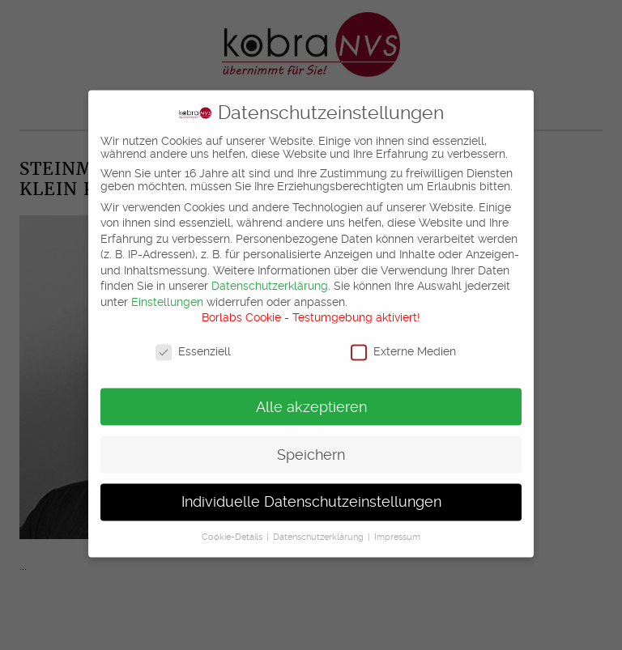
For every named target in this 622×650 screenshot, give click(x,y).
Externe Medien (403, 342)
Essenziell (193, 342)
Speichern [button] (311, 446)
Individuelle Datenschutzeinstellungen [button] (311, 494)
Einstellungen (167, 293)
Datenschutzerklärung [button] (319, 529)
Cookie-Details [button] (233, 529)
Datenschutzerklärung (269, 277)
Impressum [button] (397, 529)
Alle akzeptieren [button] (311, 398)
